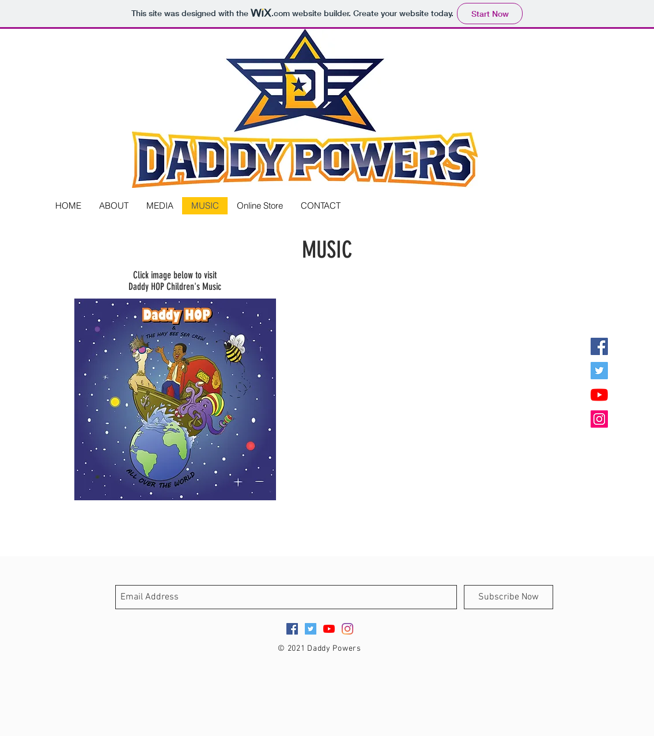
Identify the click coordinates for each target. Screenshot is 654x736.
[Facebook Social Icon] (599, 346)
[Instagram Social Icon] (599, 419)
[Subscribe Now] (508, 597)
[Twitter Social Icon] (599, 370)
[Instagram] (347, 629)
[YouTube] (599, 394)
